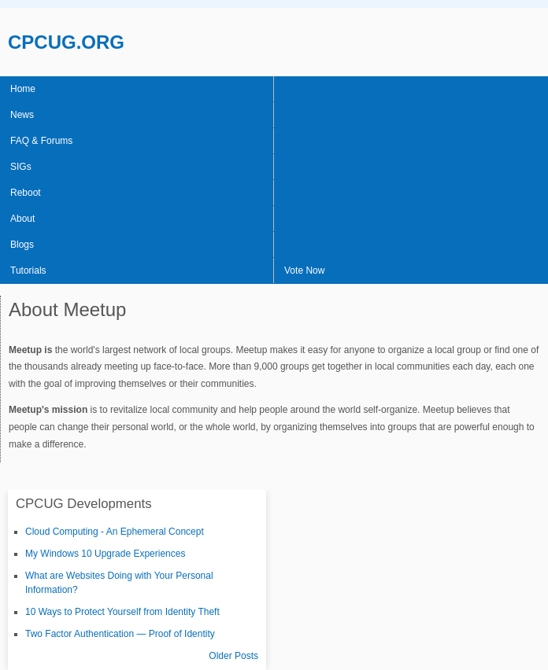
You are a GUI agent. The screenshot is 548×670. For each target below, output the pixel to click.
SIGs (20, 166)
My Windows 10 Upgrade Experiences (105, 553)
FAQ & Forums (41, 140)
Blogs (22, 244)
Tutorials (28, 270)
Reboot (25, 192)
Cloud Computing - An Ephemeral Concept (114, 531)
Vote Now (304, 270)
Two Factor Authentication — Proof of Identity (120, 633)
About (22, 218)
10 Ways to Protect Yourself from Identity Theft (122, 611)
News (22, 114)
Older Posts (233, 655)
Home (22, 88)
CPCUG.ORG (66, 42)
